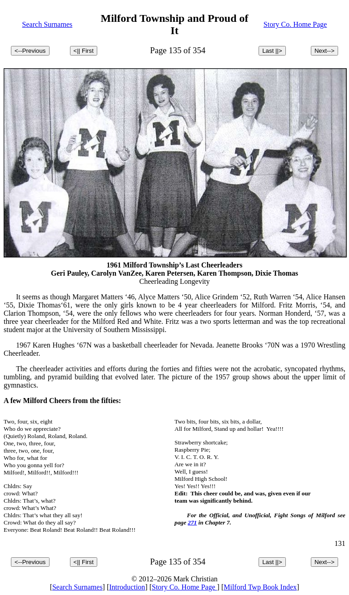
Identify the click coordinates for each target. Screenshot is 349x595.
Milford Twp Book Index (260, 587)
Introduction (127, 587)
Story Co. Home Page (295, 24)
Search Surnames (47, 24)
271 (192, 522)
